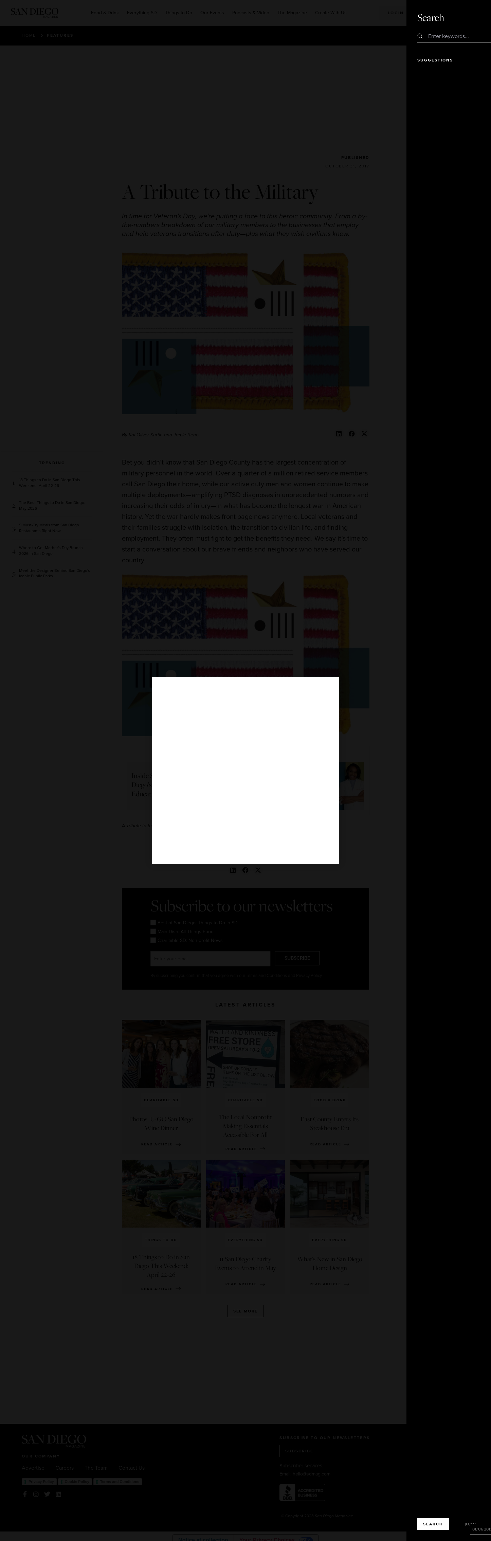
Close (466, 17)
